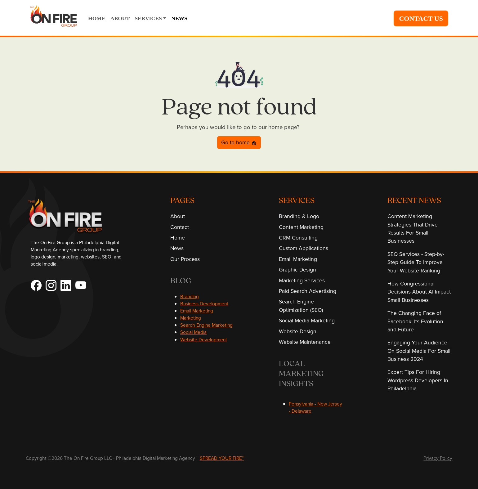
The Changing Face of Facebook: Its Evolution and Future (415, 321)
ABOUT (120, 18)
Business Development (204, 303)
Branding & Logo (299, 216)
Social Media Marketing (307, 320)
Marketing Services (302, 280)
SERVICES (148, 18)
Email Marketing (196, 310)
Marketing (190, 317)
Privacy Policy (437, 458)
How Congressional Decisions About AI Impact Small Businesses (419, 292)
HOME (96, 18)
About (177, 216)
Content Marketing (301, 227)
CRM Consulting (298, 237)
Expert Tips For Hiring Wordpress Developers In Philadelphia (417, 380)
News (177, 248)
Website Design (297, 331)
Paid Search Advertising (307, 291)
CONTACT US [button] (421, 18)
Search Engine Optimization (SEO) (301, 305)
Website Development (203, 339)
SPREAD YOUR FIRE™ (222, 458)
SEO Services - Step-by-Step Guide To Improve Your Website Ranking (415, 262)
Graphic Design (297, 269)
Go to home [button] (239, 142)
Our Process (185, 259)
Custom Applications (303, 248)
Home (177, 237)
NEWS (179, 18)
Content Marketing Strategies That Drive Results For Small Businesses (412, 228)
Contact (179, 227)
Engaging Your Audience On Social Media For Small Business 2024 (418, 351)
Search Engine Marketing (206, 324)
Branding (189, 296)
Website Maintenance (305, 342)
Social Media (193, 332)
